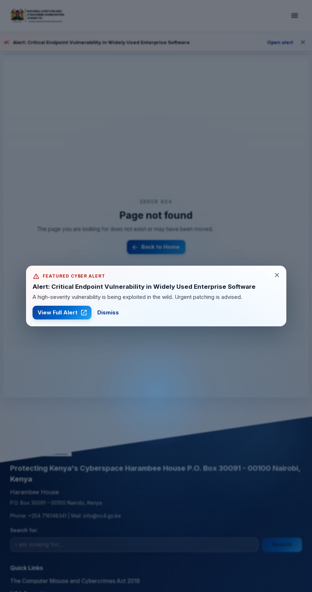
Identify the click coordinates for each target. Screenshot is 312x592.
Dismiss (108, 312)
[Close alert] (277, 275)
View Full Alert (62, 312)
